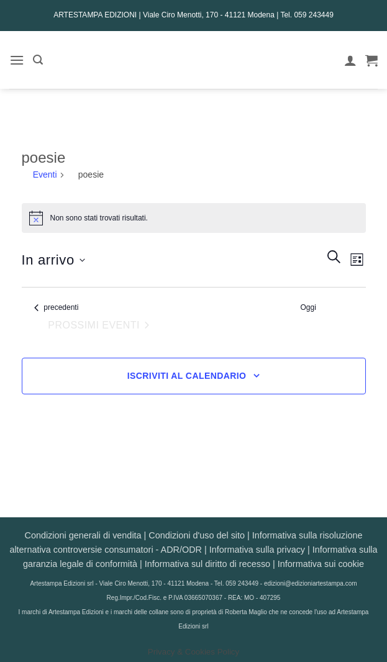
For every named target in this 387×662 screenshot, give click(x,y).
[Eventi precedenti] (56, 307)
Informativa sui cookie (321, 564)
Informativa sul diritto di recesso (207, 564)
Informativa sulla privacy (257, 550)
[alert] (194, 218)
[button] (16, 60)
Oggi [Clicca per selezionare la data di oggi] (308, 307)
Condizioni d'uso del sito (196, 535)
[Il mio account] (350, 60)
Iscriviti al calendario (187, 376)
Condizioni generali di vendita (83, 535)
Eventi (45, 174)
